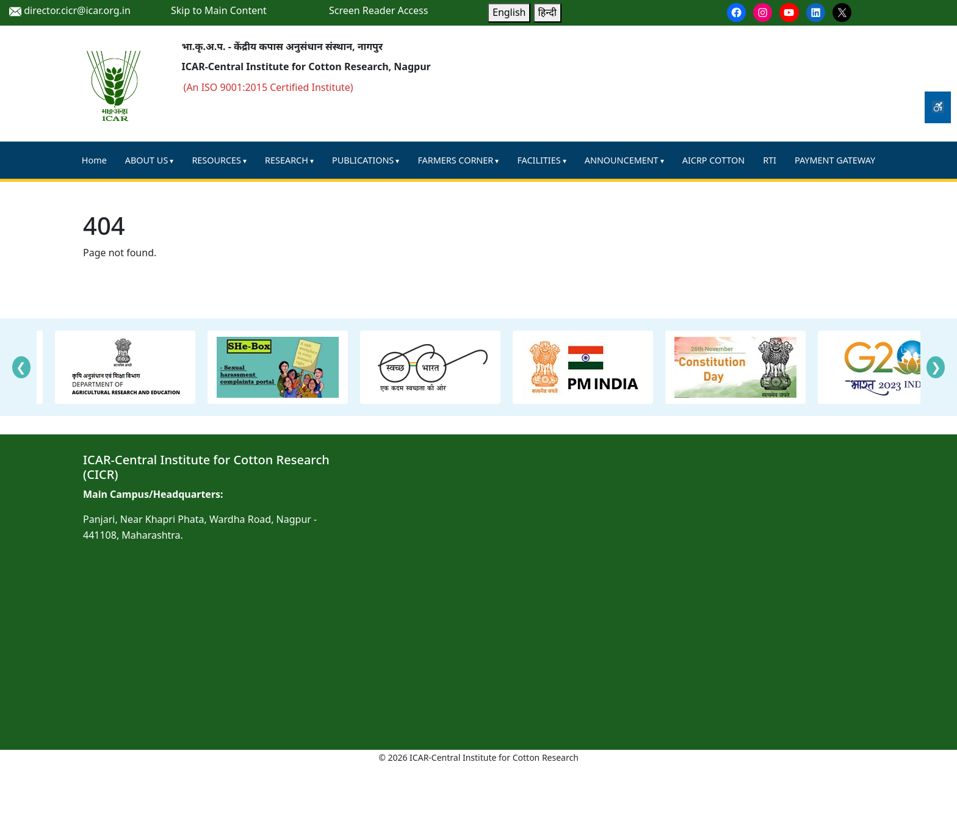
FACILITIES (538, 160)
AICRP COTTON (713, 160)
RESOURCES (216, 160)
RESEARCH (286, 160)
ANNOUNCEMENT (622, 160)
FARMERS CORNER (455, 160)
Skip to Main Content (219, 10)
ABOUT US (146, 160)
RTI (769, 160)
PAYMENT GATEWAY (835, 160)
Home (94, 160)
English (509, 12)
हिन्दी (547, 12)
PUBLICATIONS (363, 160)
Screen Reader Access (378, 10)
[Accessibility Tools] (938, 107)
